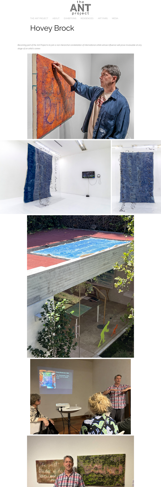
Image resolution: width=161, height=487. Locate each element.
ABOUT (55, 18)
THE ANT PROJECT (39, 18)
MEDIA (115, 18)
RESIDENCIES (87, 18)
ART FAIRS (103, 18)
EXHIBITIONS (70, 18)
